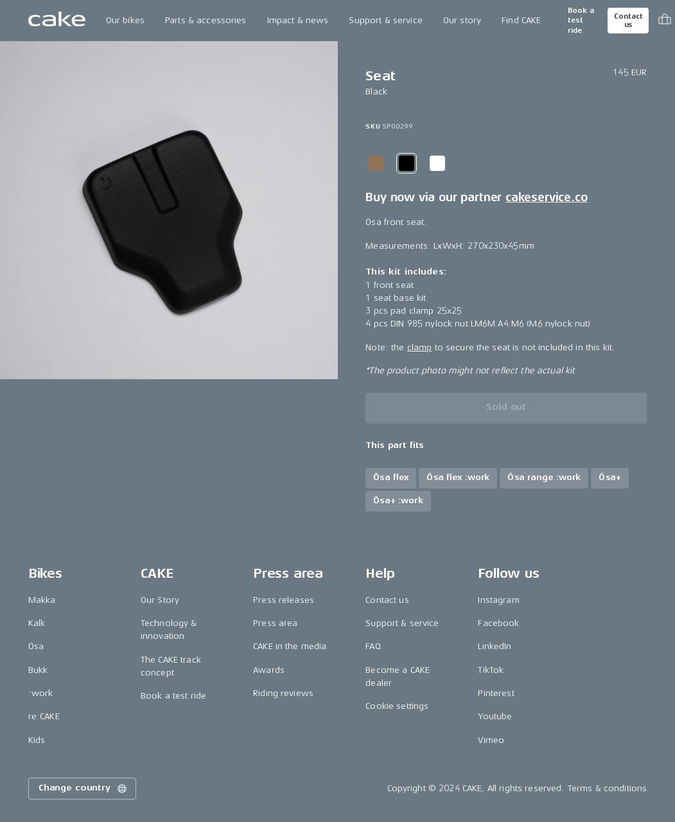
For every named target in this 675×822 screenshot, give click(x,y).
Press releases (283, 600)
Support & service (385, 20)
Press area (275, 623)
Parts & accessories (206, 20)
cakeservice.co (546, 197)
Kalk (37, 623)
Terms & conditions (607, 788)
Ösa (36, 646)
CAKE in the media (289, 646)
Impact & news (298, 20)
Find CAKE (521, 20)
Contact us (628, 20)
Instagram (498, 600)
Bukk (38, 670)
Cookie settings (396, 706)
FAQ (372, 646)
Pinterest (496, 693)
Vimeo (491, 740)
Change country (83, 788)
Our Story (160, 600)
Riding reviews (283, 693)
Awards (269, 670)
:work (40, 693)
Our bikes (125, 20)
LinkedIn (494, 646)
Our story (462, 20)
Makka (42, 600)
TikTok (491, 670)
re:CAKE (44, 716)
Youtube (495, 716)
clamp (419, 347)
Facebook (498, 623)
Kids (37, 740)
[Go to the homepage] (56, 21)
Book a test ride (581, 20)
